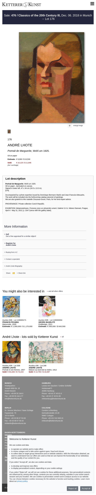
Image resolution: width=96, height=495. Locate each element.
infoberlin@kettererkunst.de (15, 423)
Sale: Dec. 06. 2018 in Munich (48, 15)
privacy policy (22, 481)
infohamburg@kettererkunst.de (53, 399)
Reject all (72, 488)
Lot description (15, 178)
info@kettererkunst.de (13, 399)
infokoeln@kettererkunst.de (52, 421)
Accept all (86, 488)
